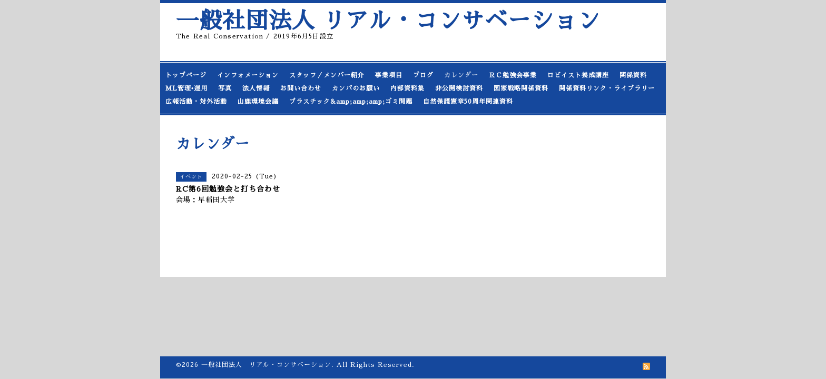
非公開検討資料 (459, 88)
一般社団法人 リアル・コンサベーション (388, 20)
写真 (225, 88)
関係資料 (633, 75)
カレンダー (461, 75)
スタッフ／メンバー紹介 (327, 75)
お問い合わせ (300, 88)
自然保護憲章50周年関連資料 (468, 101)
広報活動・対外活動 (196, 101)
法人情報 (256, 88)
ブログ (423, 75)
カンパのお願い (356, 88)
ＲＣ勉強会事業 (513, 75)
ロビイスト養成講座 (578, 75)
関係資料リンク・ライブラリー (607, 88)
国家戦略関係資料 (521, 88)
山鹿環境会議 (258, 101)
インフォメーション (248, 75)
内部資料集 (407, 88)
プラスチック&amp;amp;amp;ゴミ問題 (350, 101)
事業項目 (388, 75)
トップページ (185, 75)
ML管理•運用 (186, 88)
